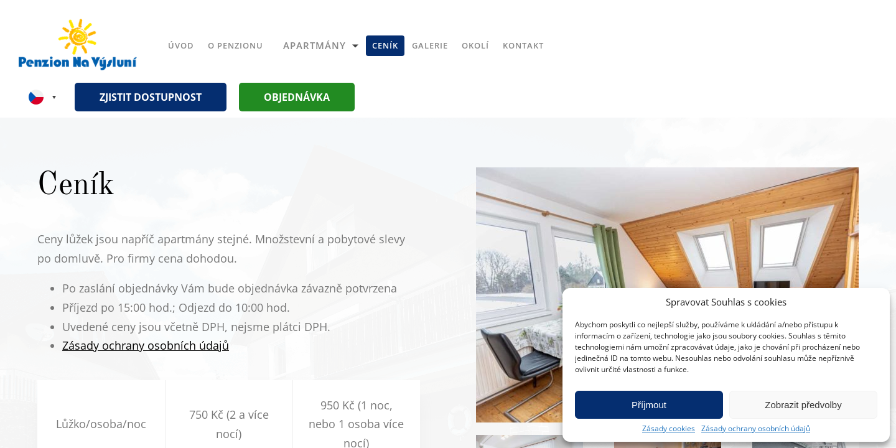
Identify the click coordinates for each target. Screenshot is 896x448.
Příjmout (649, 404)
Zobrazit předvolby (803, 404)
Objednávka (297, 97)
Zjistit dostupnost (151, 97)
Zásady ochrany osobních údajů (755, 428)
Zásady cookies (668, 428)
